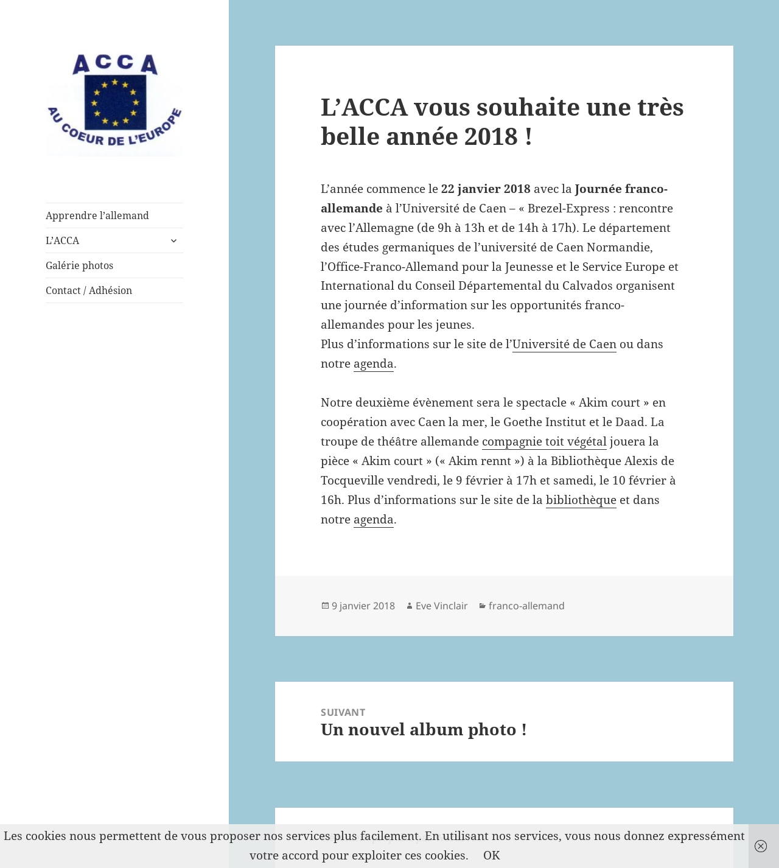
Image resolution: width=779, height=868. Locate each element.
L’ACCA (62, 240)
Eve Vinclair (442, 605)
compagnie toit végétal (544, 441)
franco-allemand (527, 605)
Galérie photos (79, 265)
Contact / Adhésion (89, 290)
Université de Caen (564, 344)
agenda (374, 363)
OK (491, 855)
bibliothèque (581, 500)
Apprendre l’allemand (97, 215)
